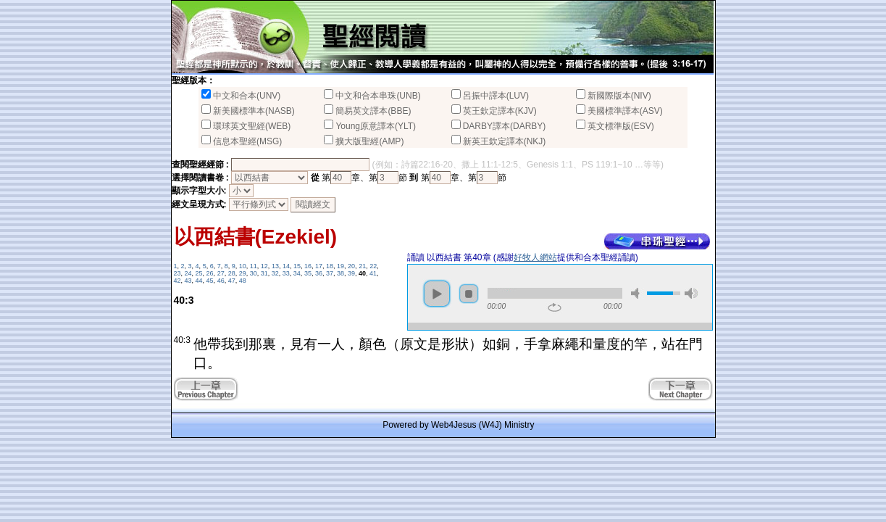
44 (199, 280)
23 (177, 273)
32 (275, 273)
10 (242, 266)
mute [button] (637, 293)
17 (318, 266)
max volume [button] (691, 293)
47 (231, 280)
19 (340, 266)
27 (221, 273)
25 (199, 273)
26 (210, 273)
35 (308, 273)
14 (286, 266)
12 (264, 266)
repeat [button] (555, 307)
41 (373, 273)
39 (351, 273)
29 (242, 273)
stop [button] (469, 293)
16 (308, 266)
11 (253, 266)
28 (231, 273)
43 (188, 280)
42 (177, 280)
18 (329, 266)
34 (297, 273)
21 (362, 266)
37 (329, 273)
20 (351, 266)
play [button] (436, 293)
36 (318, 273)
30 (253, 273)
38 (340, 273)
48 (242, 280)
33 (286, 273)
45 (210, 280)
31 (264, 273)
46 (221, 280)
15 (297, 266)
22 (373, 266)
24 (188, 273)
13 (275, 266)
